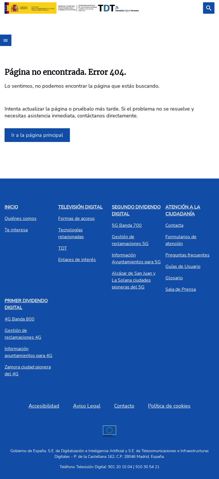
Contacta (174, 225)
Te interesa (16, 230)
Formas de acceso (76, 218)
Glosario (174, 278)
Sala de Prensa (180, 289)
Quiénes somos (20, 218)
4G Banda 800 (20, 319)
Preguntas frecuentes (187, 255)
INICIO (11, 207)
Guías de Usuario (182, 266)
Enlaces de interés (77, 259)
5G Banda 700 (127, 225)
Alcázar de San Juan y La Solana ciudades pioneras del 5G (133, 280)
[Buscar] (208, 8)
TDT (62, 248)
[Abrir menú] (5, 40)
